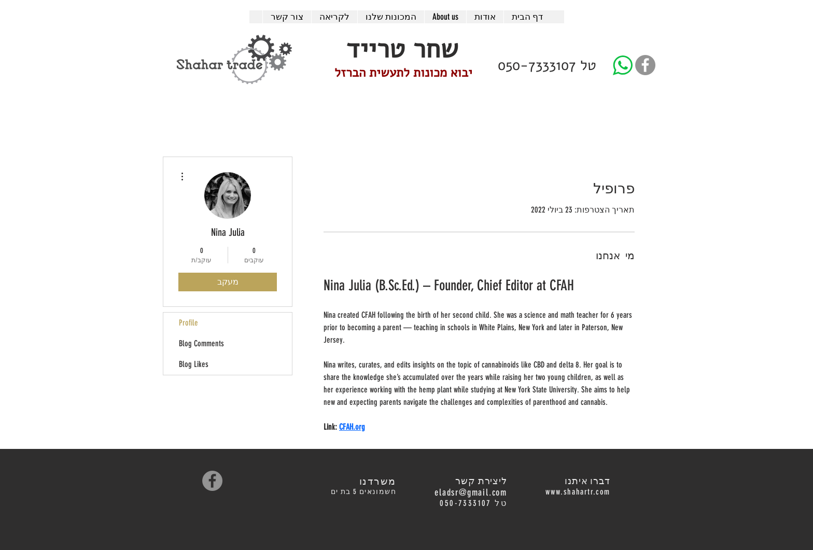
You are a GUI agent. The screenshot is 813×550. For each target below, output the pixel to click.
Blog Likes (193, 364)
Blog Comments (201, 343)
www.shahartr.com (577, 492)
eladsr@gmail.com (470, 492)
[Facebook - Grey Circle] (645, 65)
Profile (188, 323)
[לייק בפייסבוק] (251, 480)
